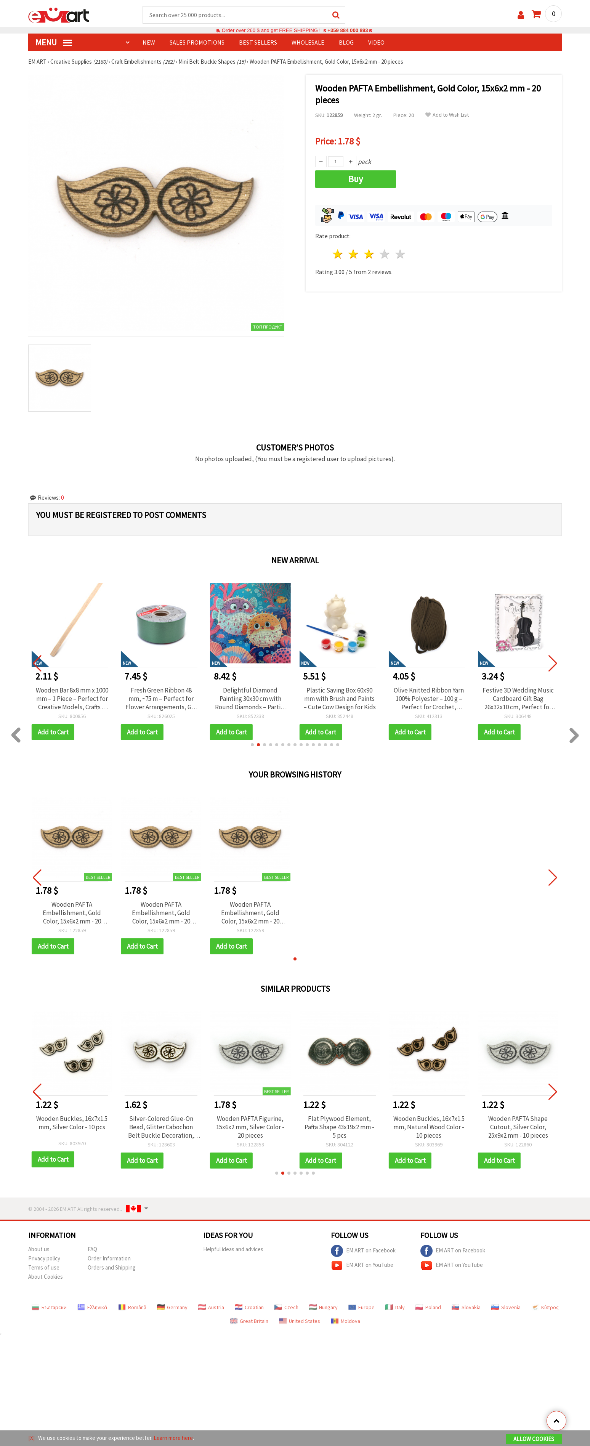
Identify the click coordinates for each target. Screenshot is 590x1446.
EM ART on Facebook (363, 1251)
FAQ (92, 1249)
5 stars (400, 254)
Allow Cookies (533, 1439)
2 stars (354, 254)
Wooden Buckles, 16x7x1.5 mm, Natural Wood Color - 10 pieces (429, 1127)
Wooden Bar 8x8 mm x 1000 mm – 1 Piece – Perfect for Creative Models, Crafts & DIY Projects (161, 698)
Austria (211, 1307)
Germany (172, 1307)
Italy (395, 1307)
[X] (31, 1437)
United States (299, 1321)
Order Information (109, 1258)
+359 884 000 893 (347, 30)
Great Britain (249, 1321)
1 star (338, 254)
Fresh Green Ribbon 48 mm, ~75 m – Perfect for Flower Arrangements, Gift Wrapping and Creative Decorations (250, 698)
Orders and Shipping (112, 1267)
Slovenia (506, 1307)
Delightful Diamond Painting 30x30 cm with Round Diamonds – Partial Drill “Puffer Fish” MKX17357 (339, 698)
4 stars (385, 254)
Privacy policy (44, 1258)
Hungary (323, 1307)
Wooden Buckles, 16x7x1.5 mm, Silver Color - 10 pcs (71, 1122)
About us (39, 1249)
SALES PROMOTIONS (197, 42)
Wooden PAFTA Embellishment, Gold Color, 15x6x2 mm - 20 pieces (72, 912)
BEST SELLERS (258, 42)
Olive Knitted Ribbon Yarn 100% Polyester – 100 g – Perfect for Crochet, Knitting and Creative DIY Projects (518, 698)
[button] (252, 744)
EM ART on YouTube (362, 1265)
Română (132, 1307)
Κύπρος (545, 1307)
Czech (286, 1307)
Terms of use (43, 1267)
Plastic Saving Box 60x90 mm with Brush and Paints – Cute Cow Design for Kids (429, 698)
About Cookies (45, 1276)
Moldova (345, 1321)
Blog (346, 42)
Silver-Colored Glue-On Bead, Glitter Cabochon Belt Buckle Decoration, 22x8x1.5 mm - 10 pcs (161, 1127)
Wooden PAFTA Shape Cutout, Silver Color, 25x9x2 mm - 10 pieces (518, 1127)
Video (376, 42)
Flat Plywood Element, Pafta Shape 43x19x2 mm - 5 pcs (339, 1127)
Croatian (249, 1307)
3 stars (369, 254)
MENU (53, 42)
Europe (361, 1307)
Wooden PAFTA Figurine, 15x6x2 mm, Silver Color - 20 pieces (250, 1127)
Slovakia (466, 1307)
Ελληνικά (92, 1307)
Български (49, 1307)
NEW (149, 42)
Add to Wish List (447, 115)
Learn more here (173, 1437)
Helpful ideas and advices (233, 1249)
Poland (428, 1307)
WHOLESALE (308, 42)
